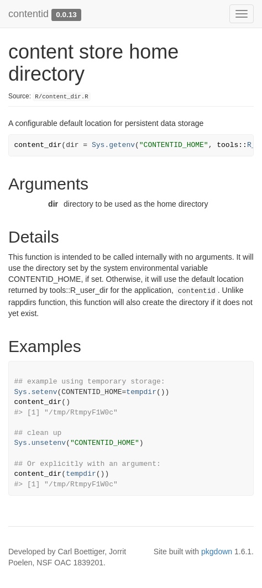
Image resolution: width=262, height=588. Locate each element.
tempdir (141, 392)
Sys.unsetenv (40, 443)
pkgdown (216, 551)
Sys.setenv (35, 392)
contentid (28, 13)
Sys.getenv (113, 145)
